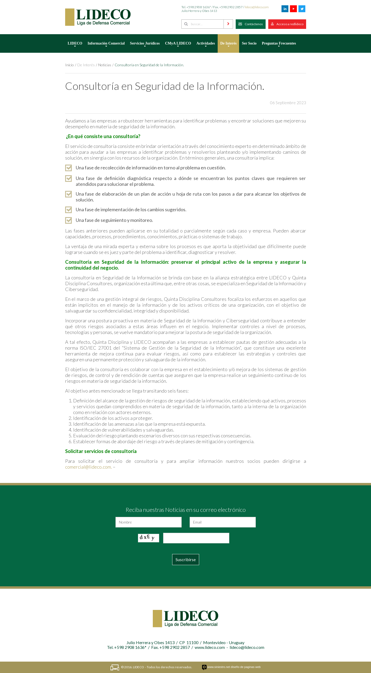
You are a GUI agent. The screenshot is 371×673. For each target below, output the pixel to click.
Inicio (69, 65)
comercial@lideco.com (88, 467)
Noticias (104, 65)
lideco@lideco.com (257, 7)
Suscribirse (186, 559)
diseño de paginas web (246, 666)
